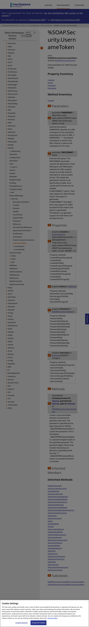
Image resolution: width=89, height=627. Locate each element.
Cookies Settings (21, 624)
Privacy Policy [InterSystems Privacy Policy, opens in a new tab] (53, 620)
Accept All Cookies (38, 624)
